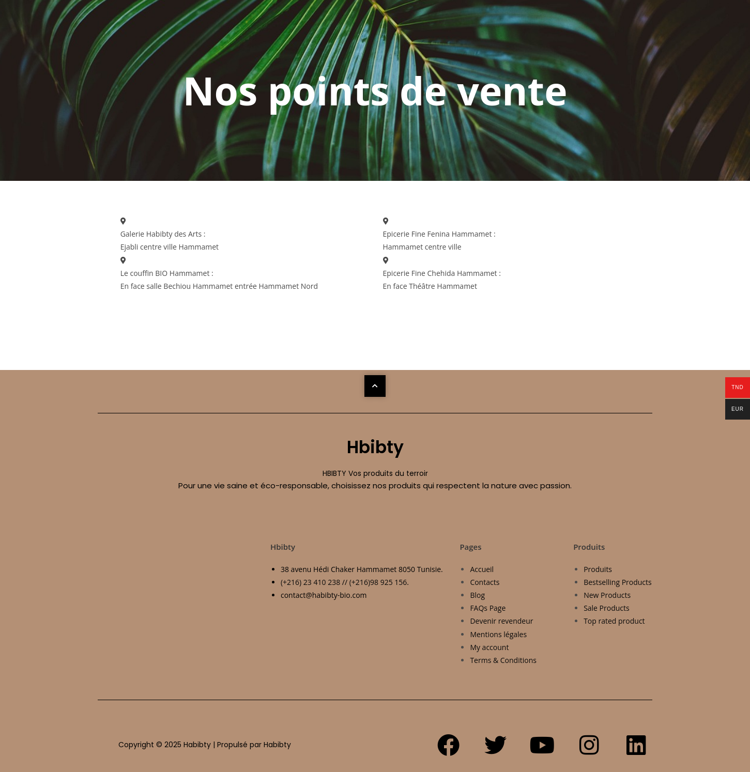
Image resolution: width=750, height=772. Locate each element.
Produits (598, 569)
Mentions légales (498, 634)
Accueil (482, 569)
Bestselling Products (618, 582)
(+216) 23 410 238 (310, 582)
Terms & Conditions (503, 660)
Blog (477, 595)
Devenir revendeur (501, 621)
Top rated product (614, 621)
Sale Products (607, 608)
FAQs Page (488, 608)
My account (489, 647)
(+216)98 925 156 (378, 582)
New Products (607, 595)
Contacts (484, 582)
